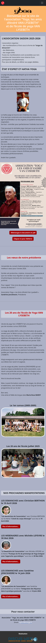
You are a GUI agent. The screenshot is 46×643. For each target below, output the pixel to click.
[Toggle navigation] (42, 3)
